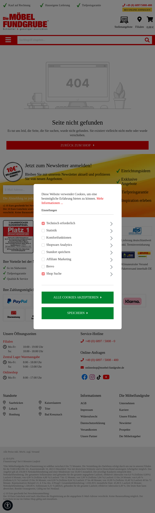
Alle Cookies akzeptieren (76, 297)
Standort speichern (58, 252)
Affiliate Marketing (58, 259)
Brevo (50, 266)
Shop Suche (54, 273)
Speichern (76, 313)
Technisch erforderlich (60, 223)
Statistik (51, 230)
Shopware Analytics (59, 244)
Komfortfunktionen (58, 237)
